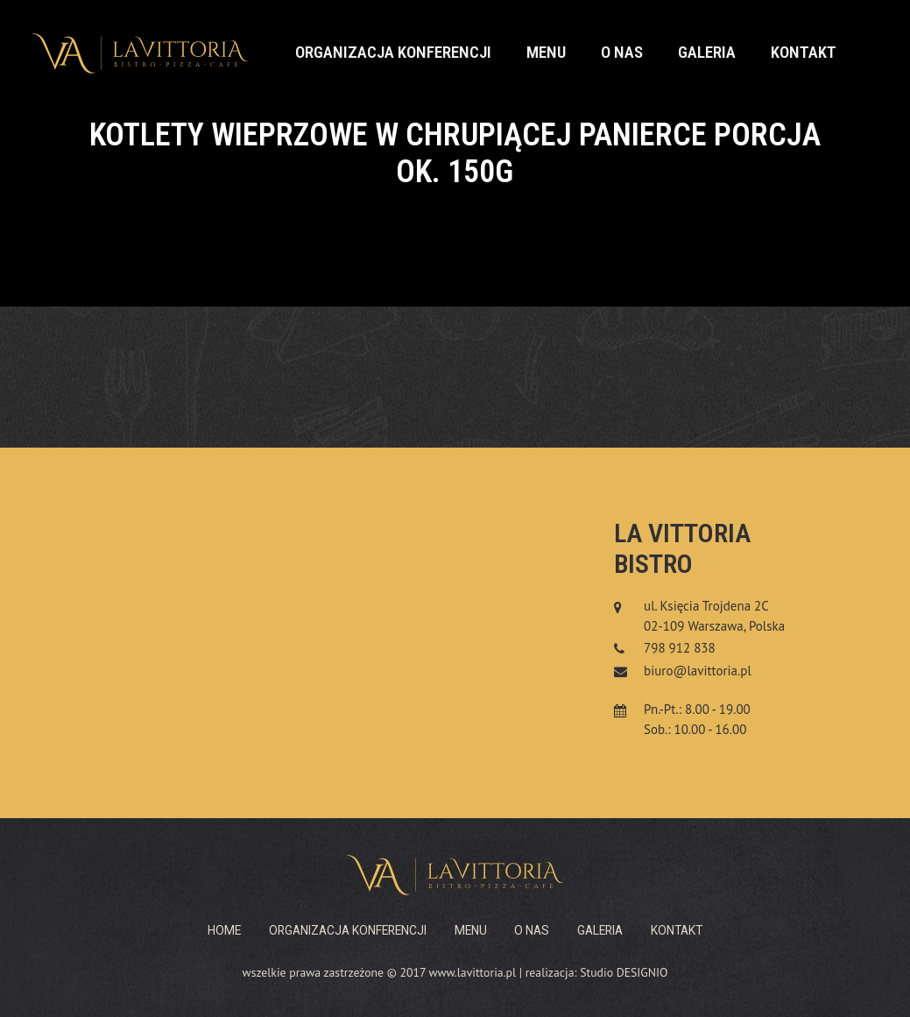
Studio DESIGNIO (623, 972)
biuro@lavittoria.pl (697, 670)
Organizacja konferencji (393, 52)
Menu (546, 52)
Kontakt (803, 52)
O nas (622, 52)
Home (224, 930)
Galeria (707, 52)
